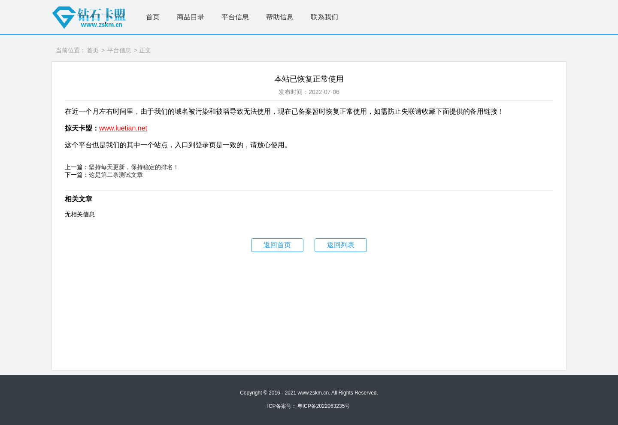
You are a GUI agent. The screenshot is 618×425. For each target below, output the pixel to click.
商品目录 (190, 17)
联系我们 (324, 17)
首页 (153, 17)
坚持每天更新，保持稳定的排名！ (134, 167)
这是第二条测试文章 (116, 174)
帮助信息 (280, 17)
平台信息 (235, 17)
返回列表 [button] (340, 245)
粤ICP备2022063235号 (323, 406)
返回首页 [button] (277, 245)
